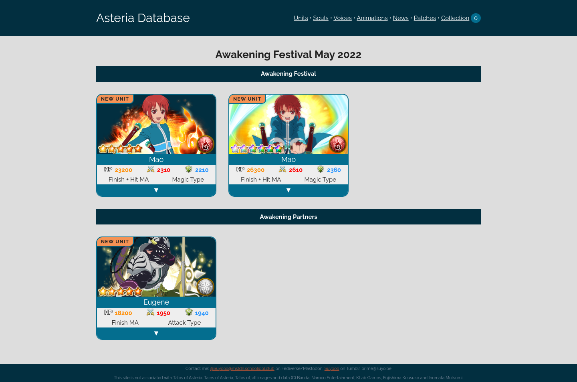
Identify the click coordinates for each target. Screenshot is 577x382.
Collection (455, 18)
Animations (372, 18)
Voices (342, 18)
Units (301, 18)
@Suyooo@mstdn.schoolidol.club (242, 368)
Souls (321, 18)
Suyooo (332, 368)
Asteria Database (143, 18)
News (400, 18)
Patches (425, 18)
